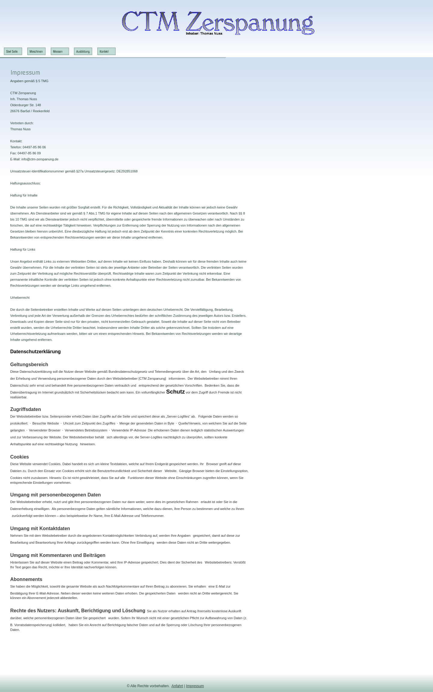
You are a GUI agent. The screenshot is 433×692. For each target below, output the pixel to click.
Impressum (195, 686)
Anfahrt (177, 686)
